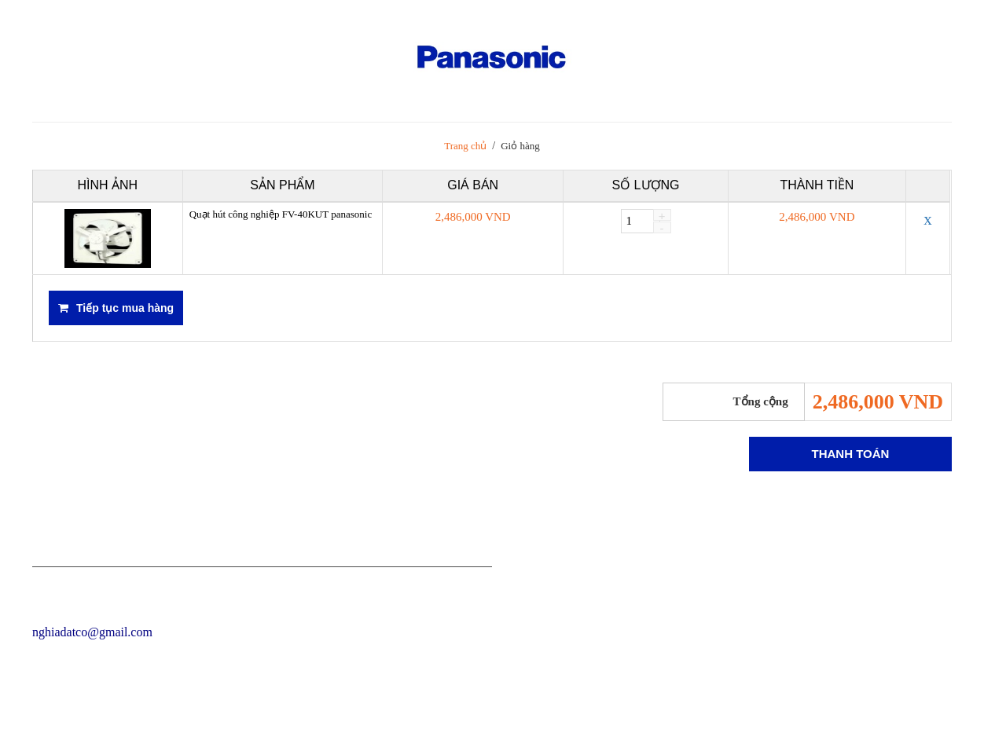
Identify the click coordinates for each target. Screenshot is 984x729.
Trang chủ (465, 146)
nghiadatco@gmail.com (92, 632)
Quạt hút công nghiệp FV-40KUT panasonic (280, 214)
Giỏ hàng (520, 146)
